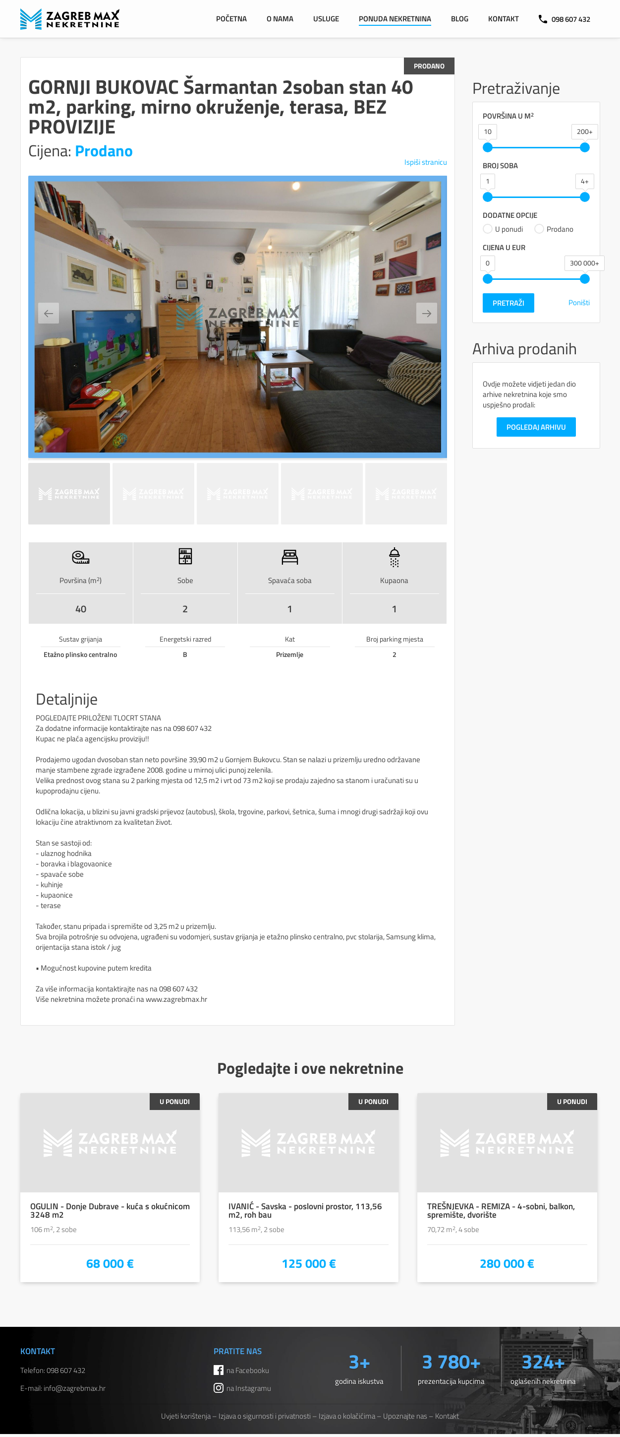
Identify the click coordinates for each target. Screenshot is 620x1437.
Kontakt (503, 18)
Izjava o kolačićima (347, 1416)
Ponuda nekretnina (395, 18)
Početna (231, 18)
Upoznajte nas (405, 1416)
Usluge (326, 18)
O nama (280, 18)
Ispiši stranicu (425, 162)
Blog (459, 18)
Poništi (579, 302)
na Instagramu (248, 1388)
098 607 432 (564, 19)
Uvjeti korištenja (186, 1416)
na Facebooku (247, 1370)
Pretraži (508, 303)
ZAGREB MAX (69, 19)
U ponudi (503, 229)
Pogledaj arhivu (536, 427)
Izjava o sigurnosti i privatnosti (265, 1416)
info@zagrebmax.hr (75, 1388)
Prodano (553, 229)
